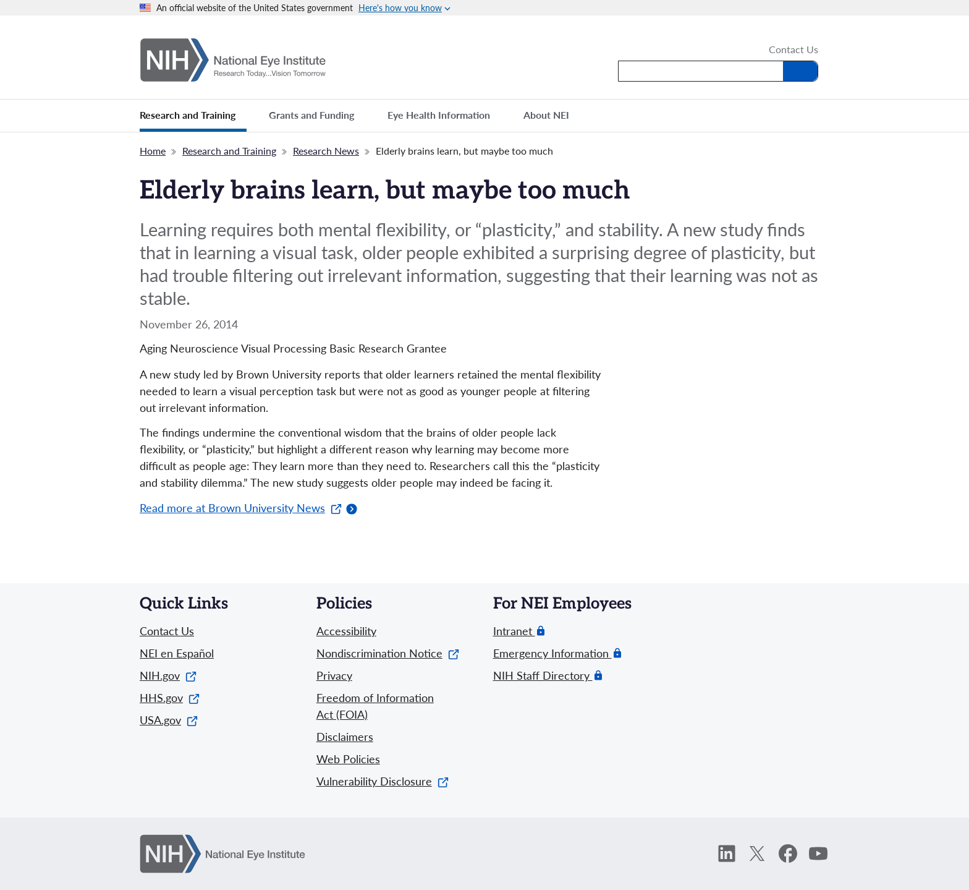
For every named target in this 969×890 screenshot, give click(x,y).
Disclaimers (344, 736)
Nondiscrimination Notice (387, 653)
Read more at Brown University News (241, 508)
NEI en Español (177, 653)
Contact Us (793, 50)
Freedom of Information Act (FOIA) (375, 706)
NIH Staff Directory (543, 675)
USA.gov (169, 720)
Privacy (334, 675)
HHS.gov (170, 697)
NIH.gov (168, 675)
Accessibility (346, 631)
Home (153, 150)
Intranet (514, 631)
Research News (326, 150)
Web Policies (348, 759)
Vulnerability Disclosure (382, 781)
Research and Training (229, 150)
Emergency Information (552, 653)
